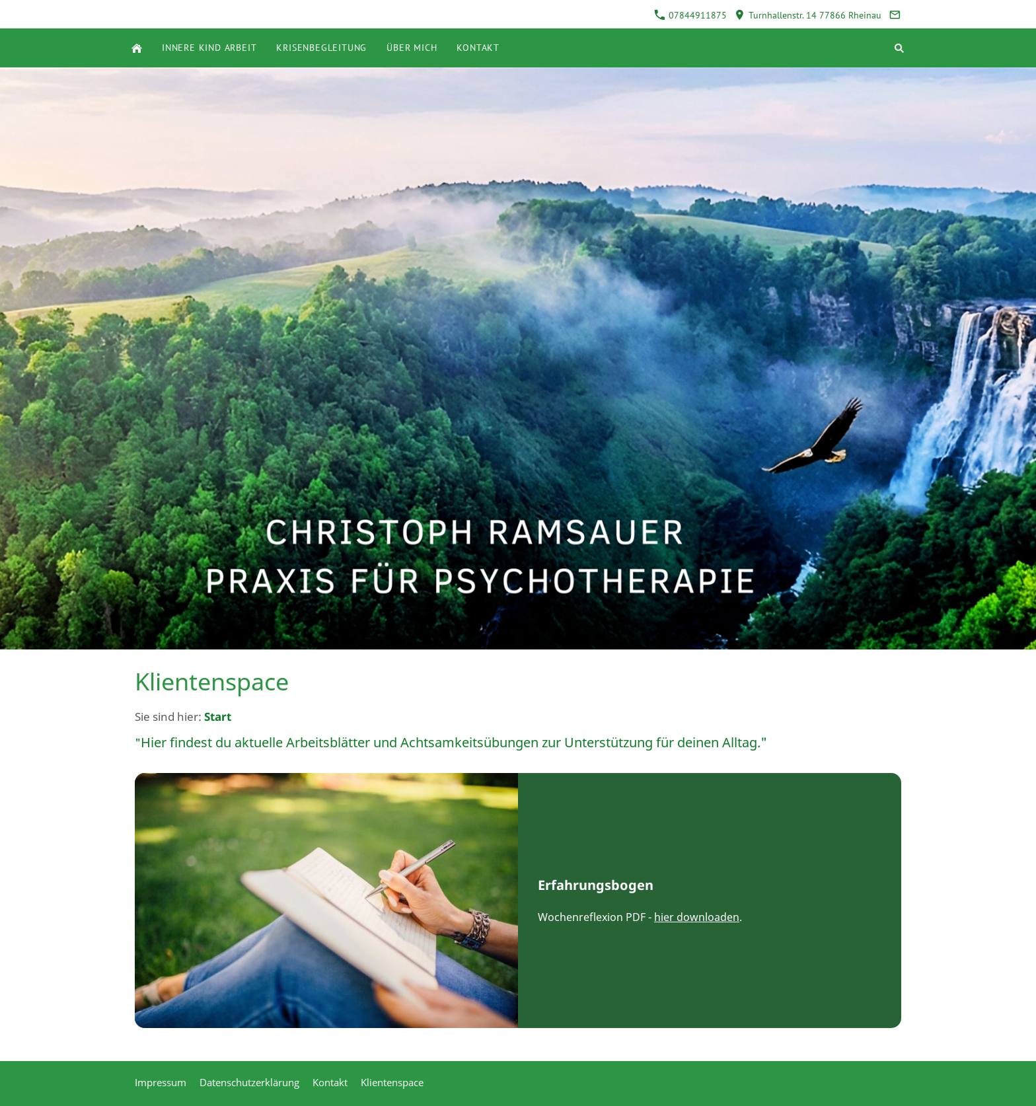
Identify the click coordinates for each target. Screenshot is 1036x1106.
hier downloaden (696, 917)
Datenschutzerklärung (249, 1082)
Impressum (160, 1082)
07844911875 (690, 15)
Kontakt (330, 1082)
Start (217, 716)
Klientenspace (392, 1082)
